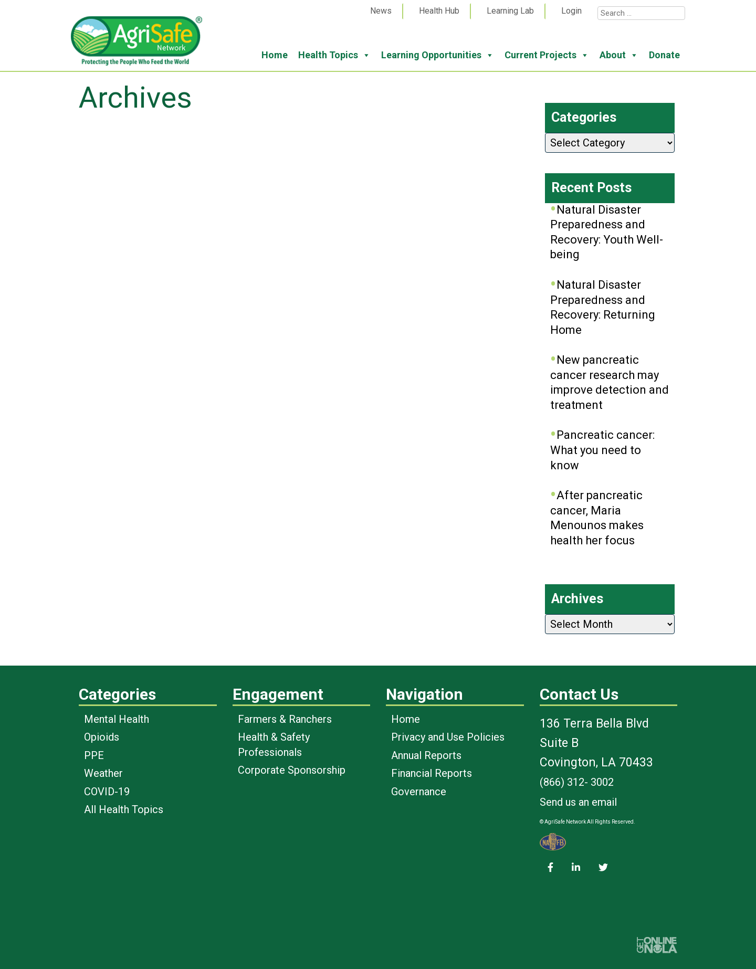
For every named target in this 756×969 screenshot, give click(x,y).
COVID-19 (107, 791)
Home (274, 54)
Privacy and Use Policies (448, 737)
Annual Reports (426, 755)
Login (571, 11)
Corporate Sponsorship (291, 770)
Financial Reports (431, 773)
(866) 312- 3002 (577, 782)
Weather (103, 773)
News (381, 11)
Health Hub (439, 11)
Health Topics (334, 55)
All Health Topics (123, 809)
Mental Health (116, 719)
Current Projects (547, 55)
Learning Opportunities (437, 55)
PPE (94, 755)
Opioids (101, 737)
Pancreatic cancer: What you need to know (602, 449)
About (619, 55)
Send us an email (578, 802)
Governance (418, 791)
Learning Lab (510, 11)
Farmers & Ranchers (285, 719)
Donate (664, 54)
